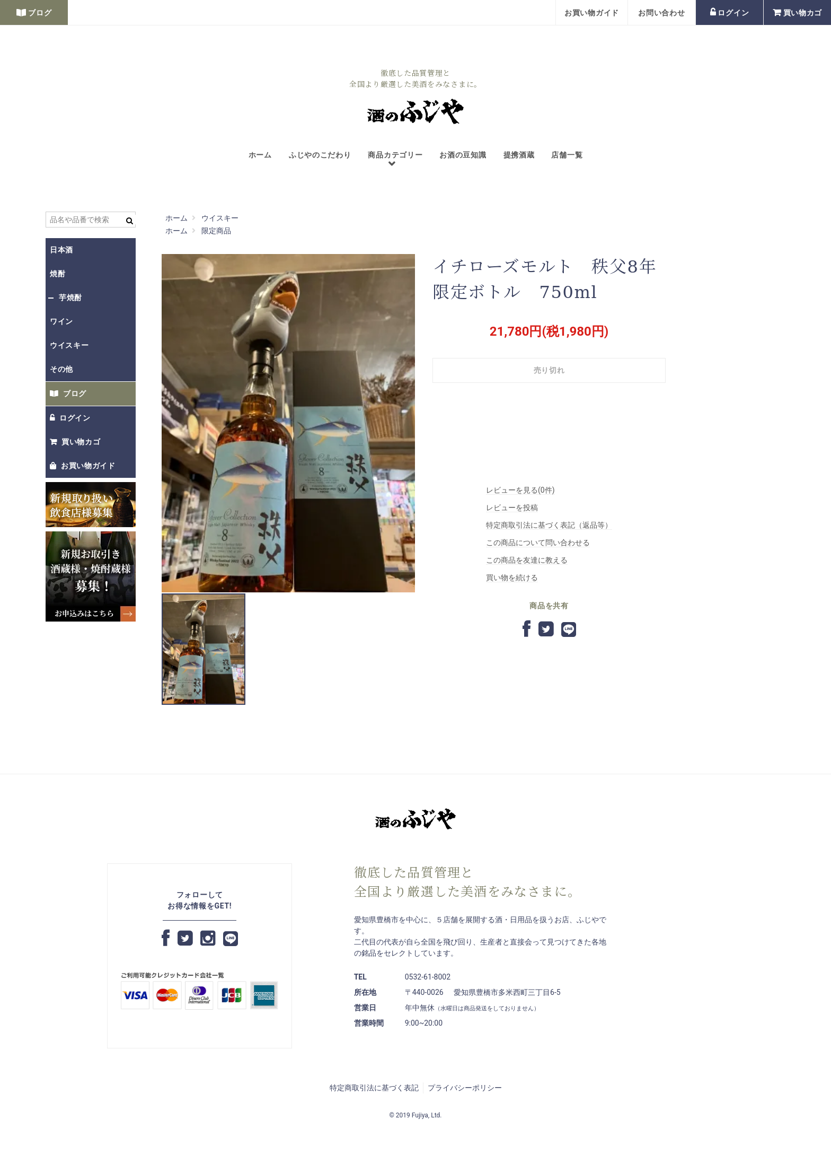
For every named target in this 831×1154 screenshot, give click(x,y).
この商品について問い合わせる (538, 542)
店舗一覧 (566, 155)
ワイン (61, 321)
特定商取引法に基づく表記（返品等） (549, 525)
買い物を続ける (512, 577)
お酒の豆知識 (462, 155)
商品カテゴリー (390, 160)
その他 (61, 369)
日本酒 (61, 250)
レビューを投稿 (512, 507)
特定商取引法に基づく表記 (374, 1087)
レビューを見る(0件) (520, 490)
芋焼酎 (70, 297)
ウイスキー (69, 345)
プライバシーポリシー (465, 1087)
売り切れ (549, 370)
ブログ (34, 12)
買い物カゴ (797, 12)
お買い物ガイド (591, 12)
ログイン (729, 12)
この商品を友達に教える (527, 560)
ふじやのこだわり (320, 155)
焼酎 (57, 273)
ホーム (260, 155)
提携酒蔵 (519, 155)
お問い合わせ (661, 12)
